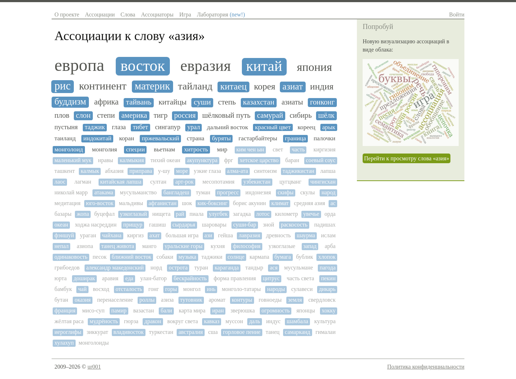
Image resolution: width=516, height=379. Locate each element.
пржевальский (161, 138)
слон (83, 115)
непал (61, 246)
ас (332, 203)
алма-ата (237, 171)
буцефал (104, 214)
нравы (105, 160)
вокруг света (182, 321)
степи (106, 115)
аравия (110, 278)
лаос (60, 182)
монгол (192, 289)
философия (247, 246)
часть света (300, 278)
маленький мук (72, 160)
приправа (140, 171)
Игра (185, 14)
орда (329, 214)
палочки (324, 138)
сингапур (167, 127)
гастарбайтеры (257, 138)
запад (309, 246)
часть (298, 149)
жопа (83, 214)
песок (100, 257)
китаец (233, 87)
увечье (311, 214)
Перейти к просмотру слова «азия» (406, 158)
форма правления (235, 278)
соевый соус (321, 160)
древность (278, 235)
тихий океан (165, 160)
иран (218, 310)
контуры (242, 300)
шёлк (326, 115)
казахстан (258, 102)
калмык (90, 171)
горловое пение (242, 332)
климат (279, 203)
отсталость (128, 289)
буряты (221, 138)
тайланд (195, 86)
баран (292, 160)
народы (276, 289)
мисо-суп (93, 310)
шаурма (306, 235)
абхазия (114, 171)
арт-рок (184, 182)
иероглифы (67, 332)
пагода (328, 267)
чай (82, 289)
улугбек (218, 214)
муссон (234, 321)
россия (185, 115)
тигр (161, 115)
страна (195, 138)
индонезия (258, 192)
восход (101, 289)
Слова (127, 14)
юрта (60, 278)
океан (61, 225)
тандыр (254, 267)
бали (166, 310)
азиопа (85, 246)
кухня (218, 246)
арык (328, 127)
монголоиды (93, 343)
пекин (328, 278)
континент (103, 86)
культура (324, 321)
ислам (328, 235)
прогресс (228, 192)
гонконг (322, 102)
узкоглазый (133, 214)
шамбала (297, 321)
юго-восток (100, 203)
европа (79, 65)
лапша (328, 171)
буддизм (70, 102)
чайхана (111, 235)
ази (208, 235)
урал (193, 127)
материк (152, 86)
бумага (282, 257)
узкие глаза (207, 171)
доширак (84, 278)
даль (254, 321)
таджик (95, 127)
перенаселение (115, 300)
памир (118, 310)
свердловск (322, 300)
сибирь (301, 115)
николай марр (71, 192)
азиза (167, 300)
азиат (292, 87)
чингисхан (323, 182)
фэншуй (64, 235)
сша (213, 332)
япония (314, 67)
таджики (211, 257)
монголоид (68, 149)
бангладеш (176, 192)
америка (134, 115)
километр (286, 214)
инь (211, 289)
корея (265, 87)
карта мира (192, 310)
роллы (147, 300)
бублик (304, 257)
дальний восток (227, 127)
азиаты (292, 102)
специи (135, 149)
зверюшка (242, 310)
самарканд (297, 332)
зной (268, 225)
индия (321, 87)
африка (106, 102)
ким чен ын (250, 149)
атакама (103, 192)
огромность (276, 310)
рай (180, 214)
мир (222, 149)
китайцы (172, 102)
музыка (187, 257)
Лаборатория (221, 14)
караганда (227, 267)
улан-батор (153, 278)
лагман (82, 182)
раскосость (294, 225)
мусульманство (138, 192)
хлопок (326, 257)
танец (273, 332)
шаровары (214, 225)
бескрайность (190, 278)
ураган (88, 235)
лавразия (249, 235)
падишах (325, 225)
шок (187, 203)
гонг (153, 289)
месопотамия (218, 182)
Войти (456, 14)
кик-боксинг (212, 203)
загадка (242, 214)
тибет (140, 127)
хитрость (196, 149)
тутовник (191, 300)
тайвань (138, 102)
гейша (225, 235)
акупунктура (202, 160)
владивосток (128, 332)
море (182, 171)
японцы (305, 310)
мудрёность (104, 321)
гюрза (131, 321)
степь (227, 102)
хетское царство (259, 160)
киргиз (135, 235)
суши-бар (244, 225)
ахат (154, 235)
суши (202, 102)
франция (65, 310)
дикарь (327, 289)
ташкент (64, 171)
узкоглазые (281, 246)
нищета (161, 214)
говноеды (270, 300)
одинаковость (70, 257)
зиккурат (97, 332)
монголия (104, 149)
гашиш (157, 225)
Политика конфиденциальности (425, 367)
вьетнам (164, 149)
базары (62, 214)
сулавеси (302, 289)
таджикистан (298, 171)
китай (264, 66)
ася (274, 267)
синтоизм (265, 171)
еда (129, 278)
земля (295, 300)
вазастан (143, 310)
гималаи (325, 332)
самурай (270, 115)
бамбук (63, 289)
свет (278, 149)
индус (273, 321)
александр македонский (115, 267)
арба (330, 246)
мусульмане (298, 267)
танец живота (117, 246)
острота (178, 267)
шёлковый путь (226, 115)
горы (171, 289)
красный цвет (273, 127)
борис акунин (249, 203)
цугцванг (290, 182)
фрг (228, 160)
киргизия (325, 149)
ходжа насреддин (95, 225)
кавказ (211, 321)
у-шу (164, 171)
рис (62, 86)
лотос (262, 214)
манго (149, 246)
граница (295, 138)
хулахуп (64, 343)
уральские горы (183, 246)
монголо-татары (241, 289)
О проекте (66, 14)
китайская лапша (120, 182)
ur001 (94, 367)
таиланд (65, 138)
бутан (61, 300)
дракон (152, 321)
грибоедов (67, 267)
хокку (329, 310)
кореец (306, 127)
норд (156, 267)
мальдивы (131, 203)
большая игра (182, 235)
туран (201, 267)
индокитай (97, 138)
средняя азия (309, 203)
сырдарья (183, 225)
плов (62, 115)
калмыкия (132, 160)
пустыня (66, 127)
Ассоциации (100, 14)
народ (328, 192)
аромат (217, 300)
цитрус (271, 278)
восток (142, 65)
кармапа (259, 257)
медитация (67, 203)
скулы (307, 192)
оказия (83, 300)
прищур (132, 225)
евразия (205, 65)
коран (126, 138)
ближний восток (132, 257)
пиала (197, 214)
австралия (190, 332)
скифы (286, 192)
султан (158, 182)
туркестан (161, 332)
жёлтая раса (68, 321)
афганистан (162, 203)
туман (203, 192)
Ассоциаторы (157, 14)
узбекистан (257, 182)
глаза (119, 127)
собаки (165, 257)
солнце (236, 257)
